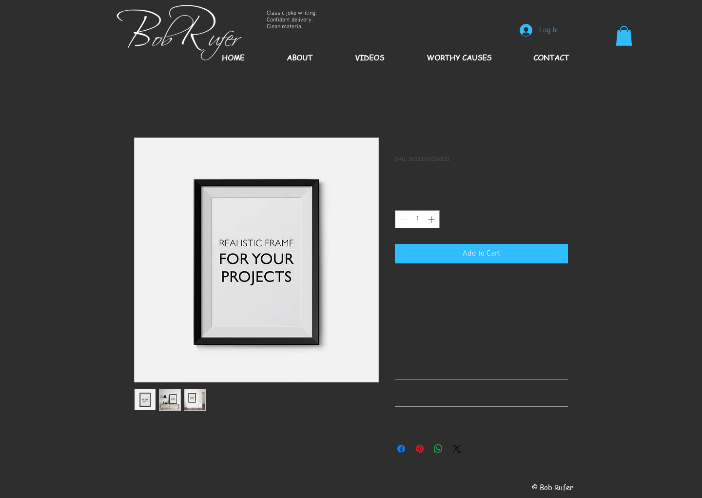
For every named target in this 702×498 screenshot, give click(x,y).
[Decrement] (402, 219)
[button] (624, 36)
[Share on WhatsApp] (438, 449)
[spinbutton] (417, 219)
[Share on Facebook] (401, 449)
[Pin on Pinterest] (420, 449)
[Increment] (432, 219)
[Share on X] (457, 449)
